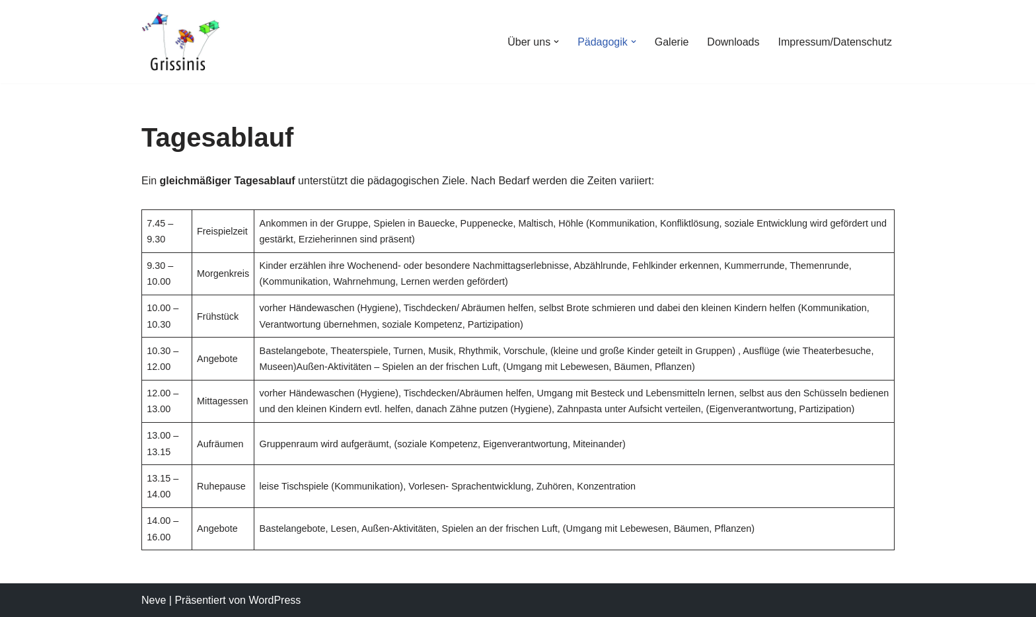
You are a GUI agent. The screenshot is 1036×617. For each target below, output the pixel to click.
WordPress (274, 600)
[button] (556, 41)
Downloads (733, 42)
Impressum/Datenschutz (835, 42)
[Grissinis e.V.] (181, 41)
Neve (153, 600)
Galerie (672, 42)
